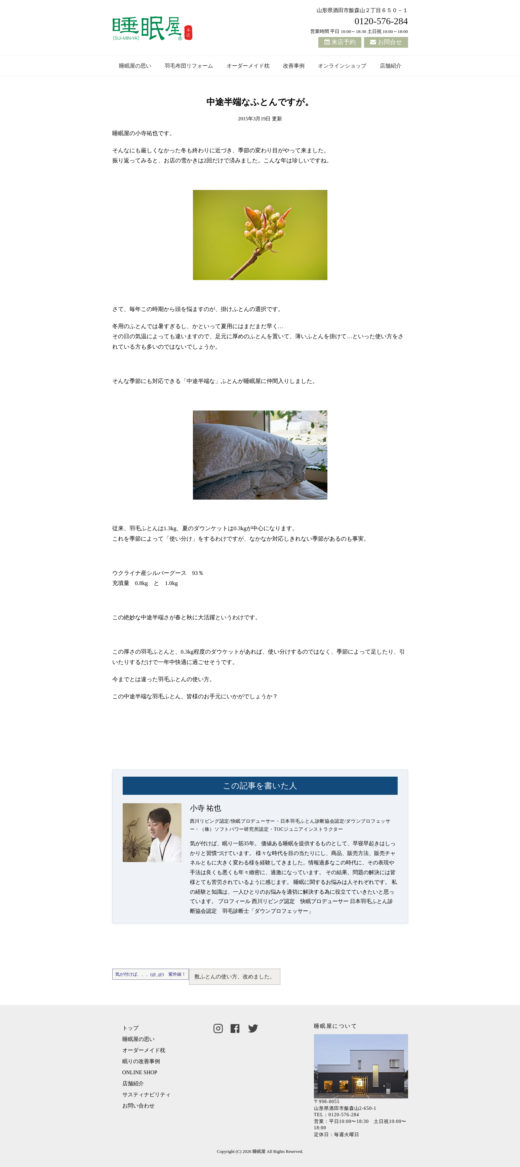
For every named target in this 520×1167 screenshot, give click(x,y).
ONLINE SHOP (139, 1072)
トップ (130, 1028)
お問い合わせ (138, 1105)
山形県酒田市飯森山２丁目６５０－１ (362, 10)
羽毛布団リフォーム (189, 66)
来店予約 (343, 42)
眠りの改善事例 (141, 1061)
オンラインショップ (342, 66)
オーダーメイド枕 (248, 66)
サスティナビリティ (146, 1094)
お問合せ (390, 42)
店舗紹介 (390, 66)
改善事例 (294, 66)
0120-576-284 (381, 21)
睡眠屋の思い (135, 66)
